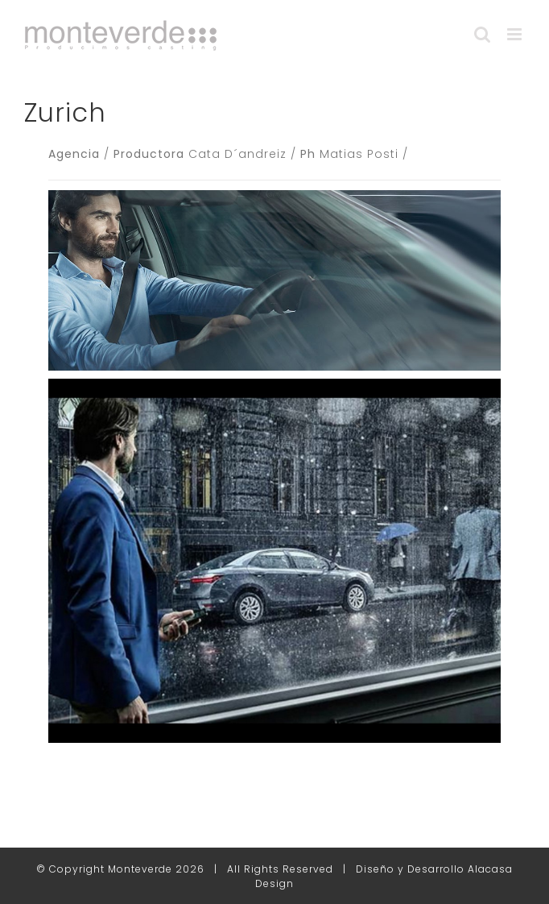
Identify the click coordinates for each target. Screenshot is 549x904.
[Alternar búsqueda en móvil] (482, 34)
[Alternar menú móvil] (516, 34)
